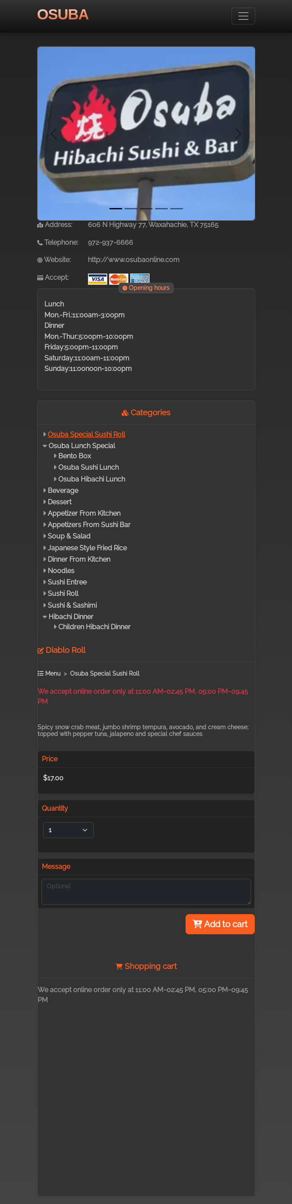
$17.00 (53, 778)
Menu (49, 673)
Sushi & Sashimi (72, 605)
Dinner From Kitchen (79, 559)
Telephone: (57, 242)
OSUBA (63, 14)
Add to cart (220, 924)
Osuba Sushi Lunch (88, 467)
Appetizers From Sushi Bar (89, 525)
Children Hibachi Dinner (94, 627)
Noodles (61, 571)
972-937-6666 (110, 242)
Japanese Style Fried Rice (87, 548)
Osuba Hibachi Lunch (91, 479)
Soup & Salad (69, 536)
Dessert (59, 502)
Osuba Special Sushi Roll (86, 434)
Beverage (63, 491)
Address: (54, 225)
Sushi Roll (63, 594)
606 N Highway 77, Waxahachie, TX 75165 (153, 225)
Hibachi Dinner (71, 617)
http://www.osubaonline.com (134, 260)
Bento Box (74, 456)
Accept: (52, 277)
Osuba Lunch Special (82, 446)
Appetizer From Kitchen (84, 513)
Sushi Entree (67, 582)
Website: (54, 260)
